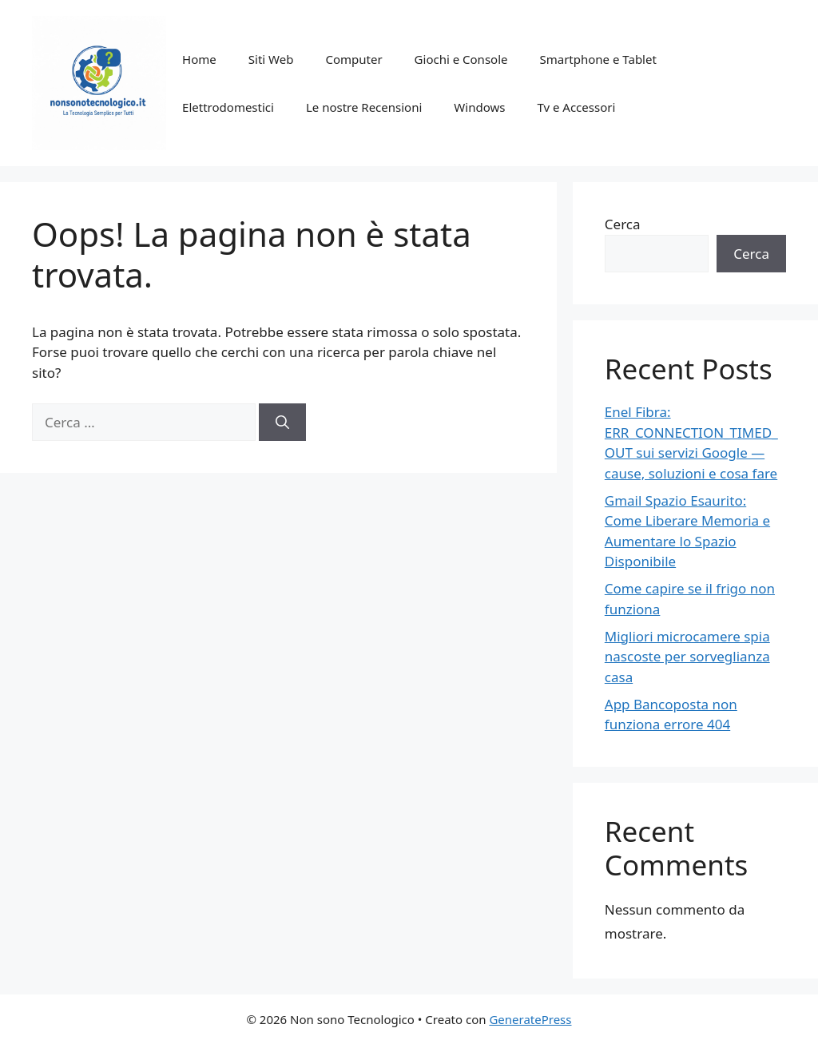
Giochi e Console (461, 59)
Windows (479, 107)
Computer (353, 59)
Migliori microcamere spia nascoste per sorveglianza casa (687, 656)
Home (199, 59)
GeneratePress (530, 1019)
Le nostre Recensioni (364, 107)
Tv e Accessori (576, 107)
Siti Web (271, 59)
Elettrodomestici (228, 107)
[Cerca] (282, 422)
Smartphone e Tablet (597, 59)
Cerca (623, 224)
